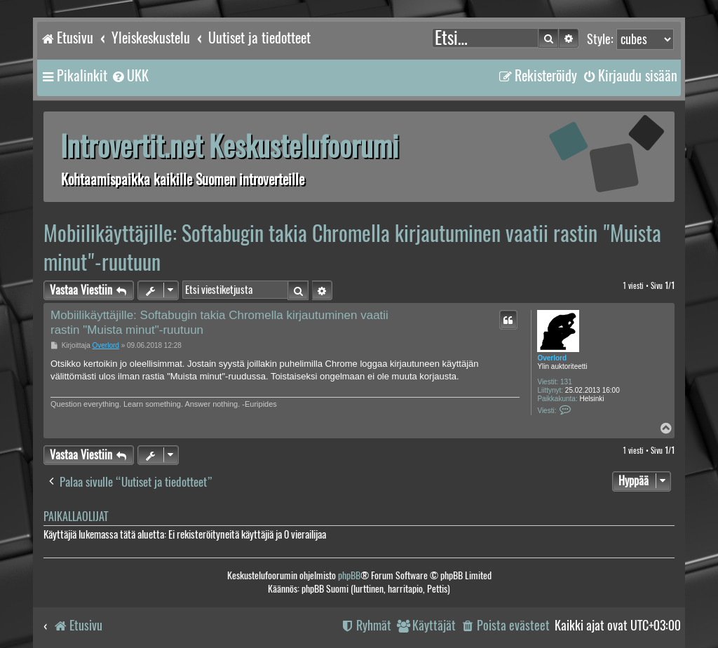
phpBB (349, 575)
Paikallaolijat (75, 516)
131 (566, 382)
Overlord (552, 358)
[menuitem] (130, 75)
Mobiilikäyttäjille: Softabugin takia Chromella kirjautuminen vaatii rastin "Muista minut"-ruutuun (352, 247)
